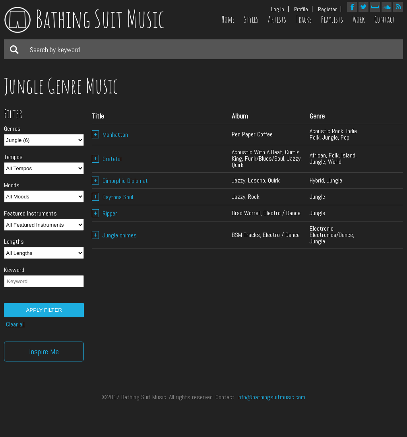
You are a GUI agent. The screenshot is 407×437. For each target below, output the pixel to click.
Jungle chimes (114, 235)
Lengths (14, 242)
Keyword (14, 270)
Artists (277, 19)
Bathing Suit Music (84, 19)
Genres (12, 129)
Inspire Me (44, 351)
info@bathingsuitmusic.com (271, 397)
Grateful (107, 159)
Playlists (332, 19)
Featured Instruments (30, 213)
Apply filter (44, 310)
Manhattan (110, 134)
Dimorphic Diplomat (120, 181)
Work (359, 19)
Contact (384, 19)
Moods (11, 185)
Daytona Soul (112, 197)
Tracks (304, 19)
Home (228, 19)
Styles (251, 19)
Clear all (15, 324)
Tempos (13, 157)
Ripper (104, 213)
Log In (277, 9)
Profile (301, 9)
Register (327, 9)
